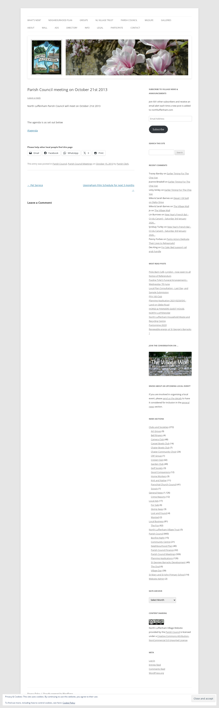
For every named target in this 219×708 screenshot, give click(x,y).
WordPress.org (156, 673)
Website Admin (156, 578)
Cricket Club (157, 459)
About (30, 27)
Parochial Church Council (163, 484)
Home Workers (158, 476)
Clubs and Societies (158, 427)
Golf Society (157, 468)
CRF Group (156, 455)
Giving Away (157, 509)
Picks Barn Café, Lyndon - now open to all (170, 271)
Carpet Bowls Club (160, 443)
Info (87, 27)
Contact (135, 27)
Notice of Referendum (160, 275)
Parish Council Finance (162, 550)
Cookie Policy (69, 702)
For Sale (155, 504)
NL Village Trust (104, 20)
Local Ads (153, 500)
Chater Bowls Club (160, 447)
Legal (100, 27)
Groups (84, 20)
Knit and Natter (159, 480)
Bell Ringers (157, 435)
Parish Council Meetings (80, 163)
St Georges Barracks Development (168, 562)
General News (156, 492)
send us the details (172, 398)
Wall (44, 27)
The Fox (155, 525)
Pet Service (35, 185)
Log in (152, 660)
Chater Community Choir (163, 451)
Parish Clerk (123, 163)
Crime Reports (158, 496)
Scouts (154, 488)
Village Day (156, 570)
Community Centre (160, 541)
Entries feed (155, 664)
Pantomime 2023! (158, 325)
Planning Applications (162, 558)
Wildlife (149, 20)
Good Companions (160, 472)
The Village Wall (181, 206)
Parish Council (129, 20)
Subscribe (158, 129)
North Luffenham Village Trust (164, 529)
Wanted (155, 517)
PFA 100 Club (155, 296)
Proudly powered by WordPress (58, 693)
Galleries (166, 20)
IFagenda (32, 130)
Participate (117, 27)
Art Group (156, 431)
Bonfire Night (158, 537)
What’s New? (34, 20)
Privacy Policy (33, 693)
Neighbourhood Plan (60, 20)
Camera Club (157, 439)
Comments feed (157, 668)
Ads (57, 27)
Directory (71, 27)
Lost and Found (159, 513)
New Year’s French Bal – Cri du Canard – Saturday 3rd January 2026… (169, 218)
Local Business (156, 521)
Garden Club (157, 464)
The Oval (155, 566)
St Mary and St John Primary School (167, 574)
